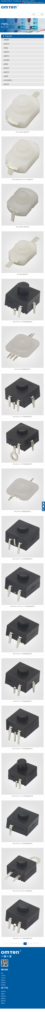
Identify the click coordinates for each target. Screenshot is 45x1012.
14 (28, 943)
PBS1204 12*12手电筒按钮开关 (22, 701)
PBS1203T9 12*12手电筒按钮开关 (22, 843)
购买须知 (3, 982)
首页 (4, 27)
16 (34, 943)
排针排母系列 (8, 80)
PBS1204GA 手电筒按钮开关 (22, 511)
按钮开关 (6, 44)
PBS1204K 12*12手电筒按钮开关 (22, 464)
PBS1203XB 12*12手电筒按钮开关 (22, 748)
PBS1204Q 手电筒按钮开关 (22, 369)
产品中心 (8, 27)
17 (37, 943)
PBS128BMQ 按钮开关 (22, 227)
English (30, 2)
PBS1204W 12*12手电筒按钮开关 (22, 322)
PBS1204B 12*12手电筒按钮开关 (22, 654)
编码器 (6, 64)
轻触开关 (6, 52)
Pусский (41, 2)
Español (35, 2)
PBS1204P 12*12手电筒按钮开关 (22, 416)
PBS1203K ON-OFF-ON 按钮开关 (22, 891)
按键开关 (6, 56)
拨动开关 (6, 68)
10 (15, 943)
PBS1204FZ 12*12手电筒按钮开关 (22, 559)
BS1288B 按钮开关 (22, 274)
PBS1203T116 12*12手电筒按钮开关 (22, 796)
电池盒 (6, 48)
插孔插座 (6, 60)
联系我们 (3, 985)
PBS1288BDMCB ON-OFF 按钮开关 (22, 179)
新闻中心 (3, 980)
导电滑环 (6, 40)
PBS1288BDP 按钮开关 (22, 132)
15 (31, 943)
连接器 (6, 76)
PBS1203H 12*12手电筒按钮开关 (22, 938)
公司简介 (3, 975)
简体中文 (25, 2)
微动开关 (6, 84)
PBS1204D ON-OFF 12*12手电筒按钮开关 (22, 606)
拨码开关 (6, 72)
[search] (42, 14)
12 (22, 943)
